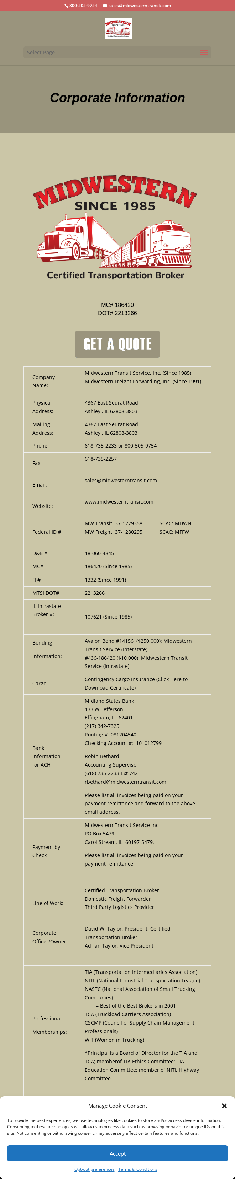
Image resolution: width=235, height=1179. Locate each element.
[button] (224, 1105)
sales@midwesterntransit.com (121, 480)
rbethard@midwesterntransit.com (125, 781)
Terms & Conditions (137, 1169)
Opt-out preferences (94, 1169)
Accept (118, 1153)
